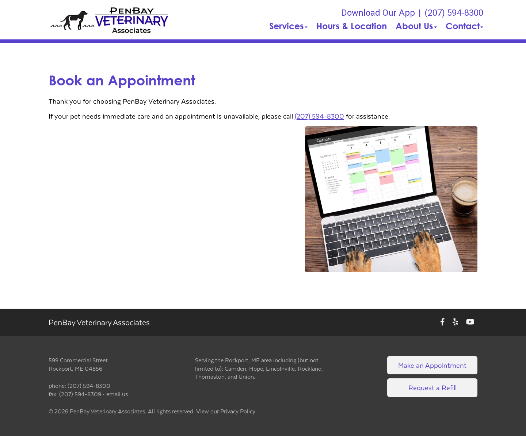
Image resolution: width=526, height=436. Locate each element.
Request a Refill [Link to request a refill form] (432, 387)
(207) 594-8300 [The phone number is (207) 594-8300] (453, 13)
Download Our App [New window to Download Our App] (378, 13)
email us (117, 393)
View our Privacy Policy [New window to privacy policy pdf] (225, 411)
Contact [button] (464, 26)
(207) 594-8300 (319, 116)
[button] (109, 19)
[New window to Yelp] (455, 322)
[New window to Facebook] (442, 322)
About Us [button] (416, 26)
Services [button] (288, 26)
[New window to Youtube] (470, 322)
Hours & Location (351, 26)
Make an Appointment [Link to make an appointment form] (432, 365)
